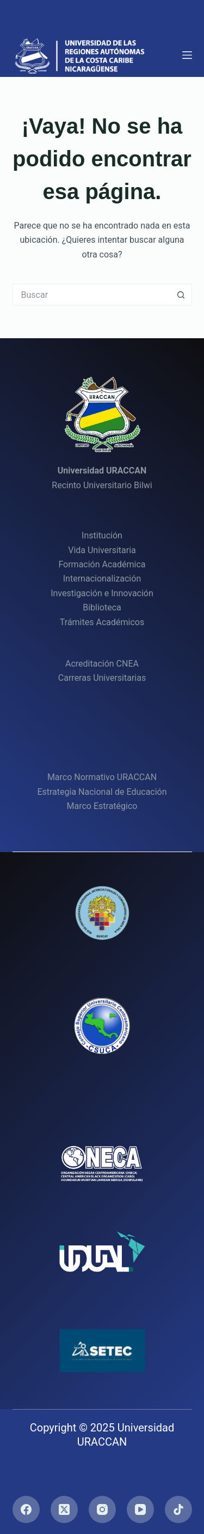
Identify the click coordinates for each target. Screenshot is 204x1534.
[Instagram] (102, 1509)
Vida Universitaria (102, 550)
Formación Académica (101, 564)
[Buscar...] (91, 294)
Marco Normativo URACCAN (102, 777)
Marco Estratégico (102, 806)
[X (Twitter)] (64, 1509)
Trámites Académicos (102, 622)
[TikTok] (178, 1509)
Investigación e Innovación (102, 593)
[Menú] (187, 55)
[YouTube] (140, 1509)
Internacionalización (102, 578)
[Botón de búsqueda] (181, 294)
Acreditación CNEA (102, 663)
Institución (102, 535)
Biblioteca (102, 607)
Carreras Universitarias (102, 678)
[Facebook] (26, 1509)
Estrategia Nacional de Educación (101, 792)
